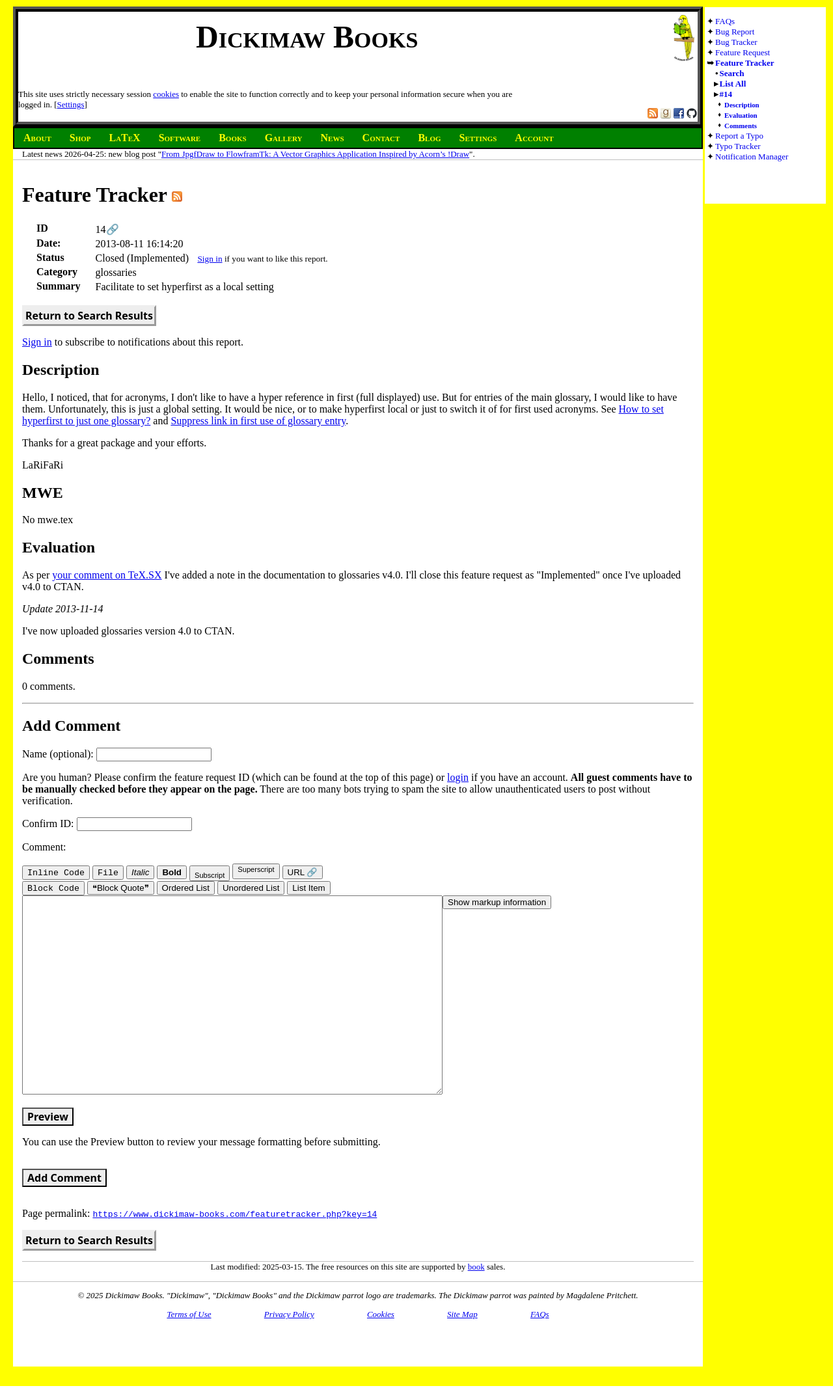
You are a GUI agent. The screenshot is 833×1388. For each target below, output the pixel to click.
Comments (740, 125)
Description (741, 105)
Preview (47, 1157)
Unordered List (251, 889)
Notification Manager (751, 156)
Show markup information (497, 903)
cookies (166, 94)
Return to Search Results (89, 315)
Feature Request (742, 52)
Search (732, 73)
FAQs (725, 21)
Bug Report (734, 31)
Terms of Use (189, 1354)
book (476, 1307)
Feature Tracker (744, 63)
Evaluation (741, 115)
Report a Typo (739, 136)
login (458, 777)
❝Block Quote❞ (120, 889)
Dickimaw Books (307, 37)
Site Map (462, 1354)
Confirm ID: (107, 823)
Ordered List (186, 889)
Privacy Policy (289, 1354)
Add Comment (64, 1218)
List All (733, 83)
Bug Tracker (736, 42)
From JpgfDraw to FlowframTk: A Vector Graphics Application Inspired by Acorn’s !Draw (315, 154)
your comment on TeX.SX (106, 574)
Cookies (380, 1354)
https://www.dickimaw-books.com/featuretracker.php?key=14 (234, 1254)
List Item (308, 889)
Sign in (209, 259)
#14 (726, 94)
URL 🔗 (303, 872)
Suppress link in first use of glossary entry (258, 420)
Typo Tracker (738, 146)
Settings (71, 104)
